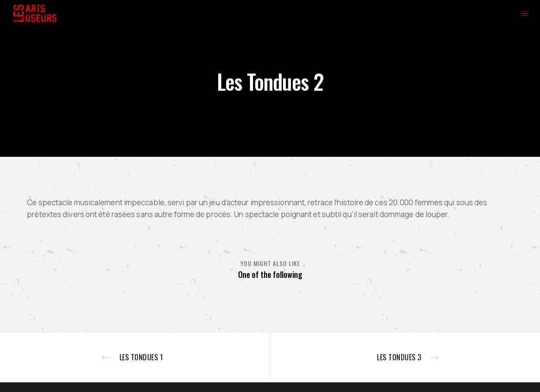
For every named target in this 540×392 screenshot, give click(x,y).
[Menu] (519, 13)
